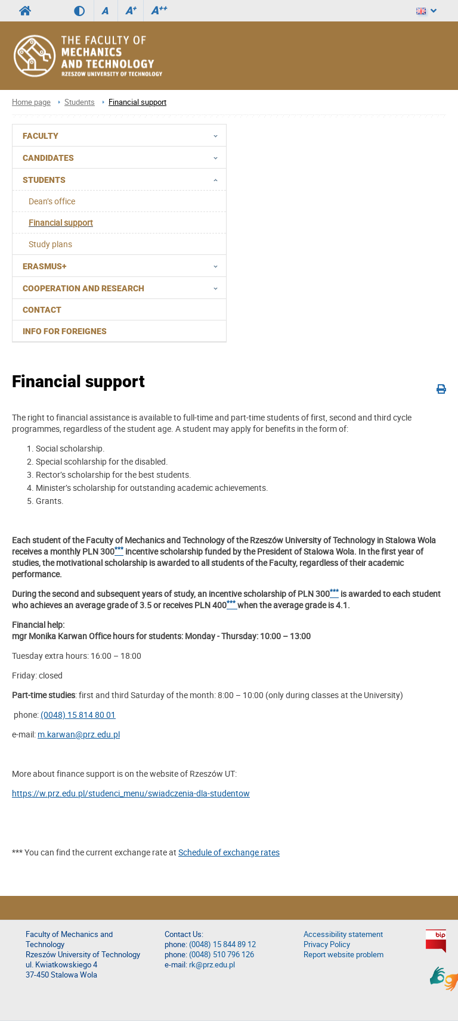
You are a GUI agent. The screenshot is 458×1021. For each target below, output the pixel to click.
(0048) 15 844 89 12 (222, 944)
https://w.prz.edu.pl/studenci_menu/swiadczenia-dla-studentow (131, 793)
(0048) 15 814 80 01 (78, 714)
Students (79, 102)
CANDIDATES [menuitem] (124, 157)
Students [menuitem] (124, 179)
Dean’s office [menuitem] (52, 201)
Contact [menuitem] (42, 310)
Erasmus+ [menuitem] (124, 265)
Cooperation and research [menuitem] (124, 287)
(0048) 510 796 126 (221, 955)
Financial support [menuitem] (61, 222)
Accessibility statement (343, 934)
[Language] (426, 10)
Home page (31, 102)
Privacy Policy (327, 944)
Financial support (137, 102)
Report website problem (343, 955)
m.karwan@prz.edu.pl (79, 734)
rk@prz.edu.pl (212, 965)
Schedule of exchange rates (229, 852)
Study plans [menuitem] (50, 244)
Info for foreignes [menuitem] (65, 331)
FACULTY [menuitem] (124, 135)
